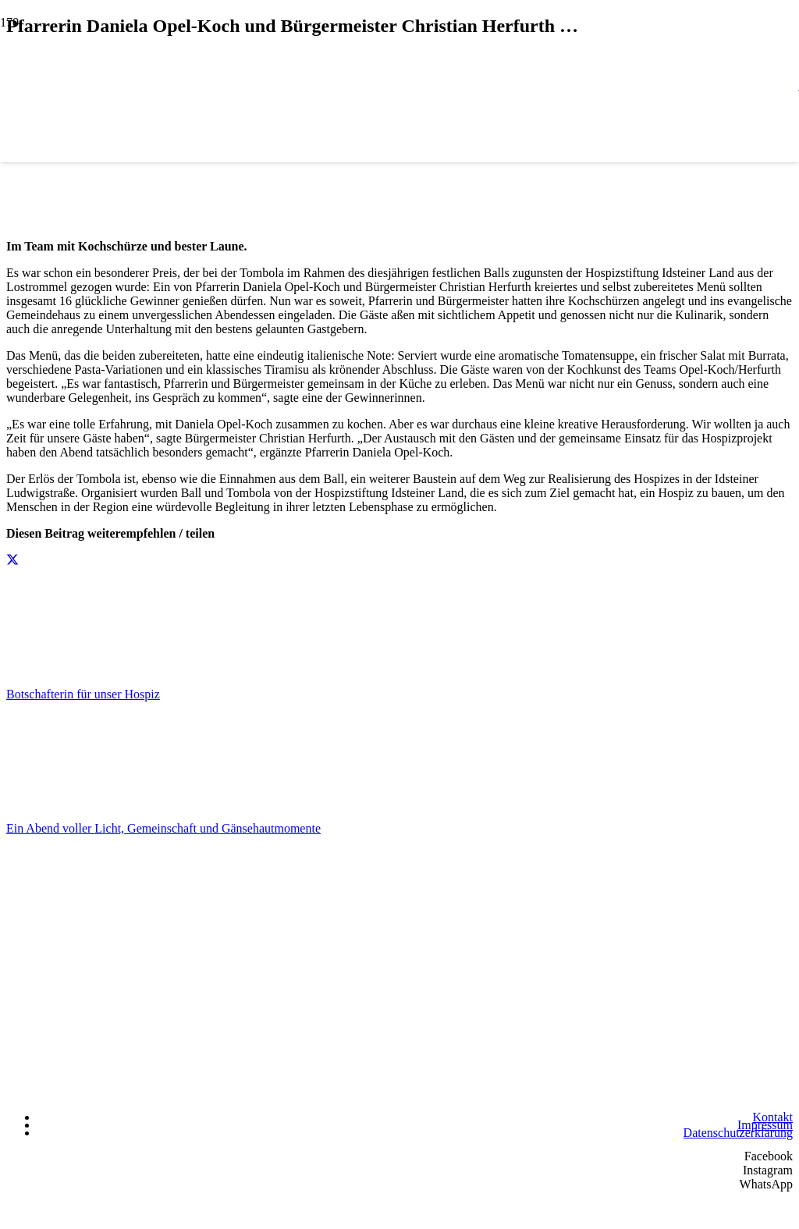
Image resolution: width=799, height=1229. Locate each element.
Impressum (765, 1124)
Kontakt (772, 1117)
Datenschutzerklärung (738, 1132)
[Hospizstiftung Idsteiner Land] (399, 894)
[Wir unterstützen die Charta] (715, 1093)
